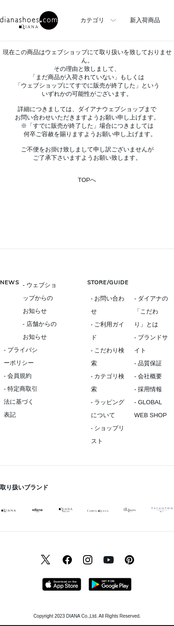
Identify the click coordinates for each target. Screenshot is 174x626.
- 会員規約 (18, 375)
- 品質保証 (148, 363)
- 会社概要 (148, 376)
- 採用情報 (148, 389)
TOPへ (87, 179)
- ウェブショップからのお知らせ (40, 298)
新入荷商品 (145, 20)
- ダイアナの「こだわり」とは (151, 311)
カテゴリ (92, 20)
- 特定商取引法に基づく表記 (21, 401)
